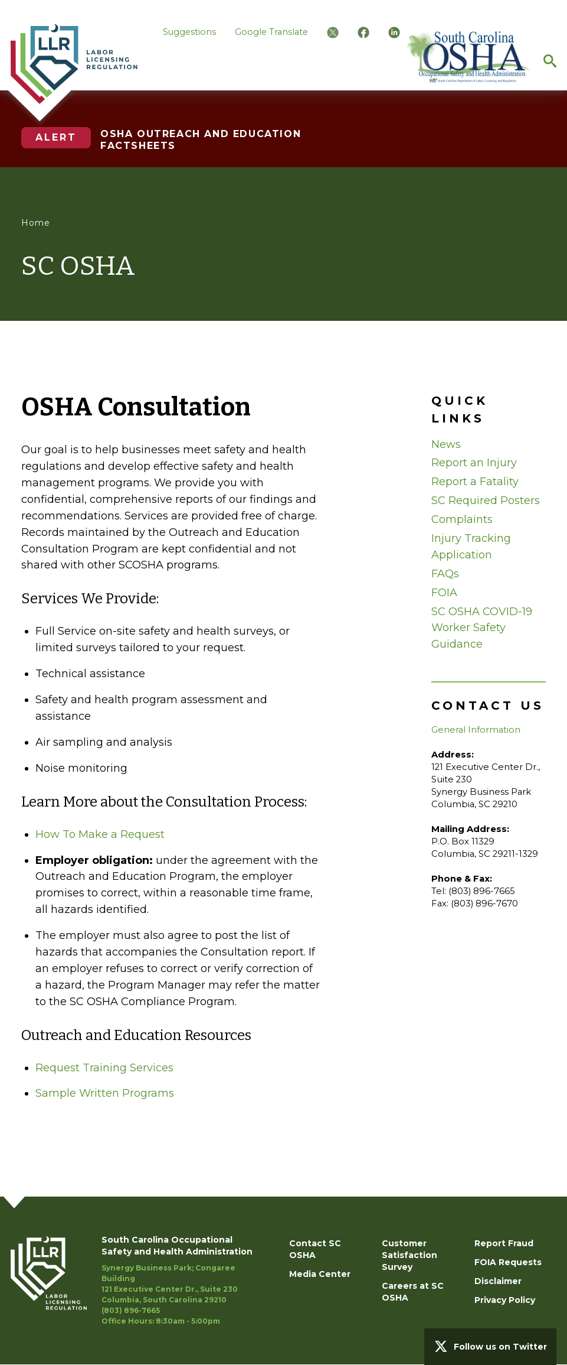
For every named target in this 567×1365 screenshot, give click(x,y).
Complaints (462, 519)
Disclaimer (498, 1281)
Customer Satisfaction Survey (409, 1255)
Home (35, 222)
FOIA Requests (508, 1262)
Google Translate (271, 32)
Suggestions (189, 32)
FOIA (444, 592)
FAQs (445, 573)
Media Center (319, 1274)
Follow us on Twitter (500, 1346)
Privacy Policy (504, 1300)
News (446, 444)
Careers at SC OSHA (413, 1291)
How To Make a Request (100, 834)
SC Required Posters (485, 500)
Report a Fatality (475, 481)
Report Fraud (503, 1243)
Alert (56, 137)
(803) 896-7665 (130, 1310)
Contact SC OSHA (315, 1249)
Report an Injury (474, 462)
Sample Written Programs (104, 1093)
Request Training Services (104, 1067)
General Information (475, 729)
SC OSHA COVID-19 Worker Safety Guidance (481, 628)
